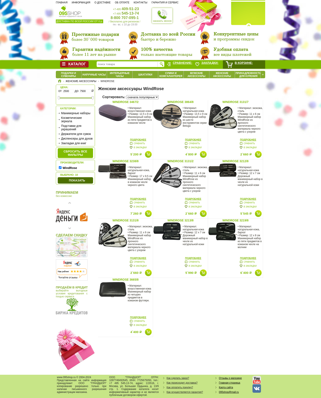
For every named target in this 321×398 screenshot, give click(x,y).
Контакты (140, 2)
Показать (77, 180)
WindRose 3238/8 (125, 161)
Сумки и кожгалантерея (170, 75)
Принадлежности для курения (248, 75)
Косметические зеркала (71, 119)
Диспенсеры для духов (77, 138)
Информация (81, 2)
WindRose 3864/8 (180, 102)
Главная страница (229, 382)
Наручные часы (94, 74)
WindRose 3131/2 (180, 161)
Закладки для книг (73, 143)
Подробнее (138, 139)
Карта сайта (226, 387)
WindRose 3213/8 (180, 220)
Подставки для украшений (71, 127)
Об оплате (122, 2)
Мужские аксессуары (197, 75)
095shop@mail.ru (229, 392)
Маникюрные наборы (75, 113)
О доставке (103, 2)
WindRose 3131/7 (235, 102)
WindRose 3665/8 (125, 279)
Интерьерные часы (120, 75)
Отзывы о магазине (230, 378)
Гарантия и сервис (165, 2)
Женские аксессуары (222, 75)
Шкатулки (145, 74)
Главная (61, 2)
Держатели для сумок (76, 134)
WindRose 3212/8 (235, 161)
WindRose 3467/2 (125, 102)
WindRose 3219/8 (235, 220)
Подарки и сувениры (68, 75)
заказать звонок (162, 15)
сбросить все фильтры (75, 153)
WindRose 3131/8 (125, 220)
